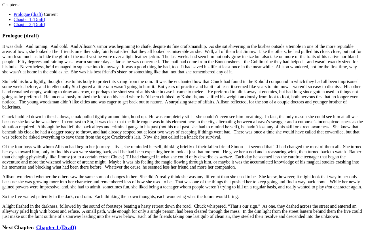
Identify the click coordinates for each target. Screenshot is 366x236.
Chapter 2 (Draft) (29, 24)
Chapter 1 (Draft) (29, 19)
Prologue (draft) (28, 14)
